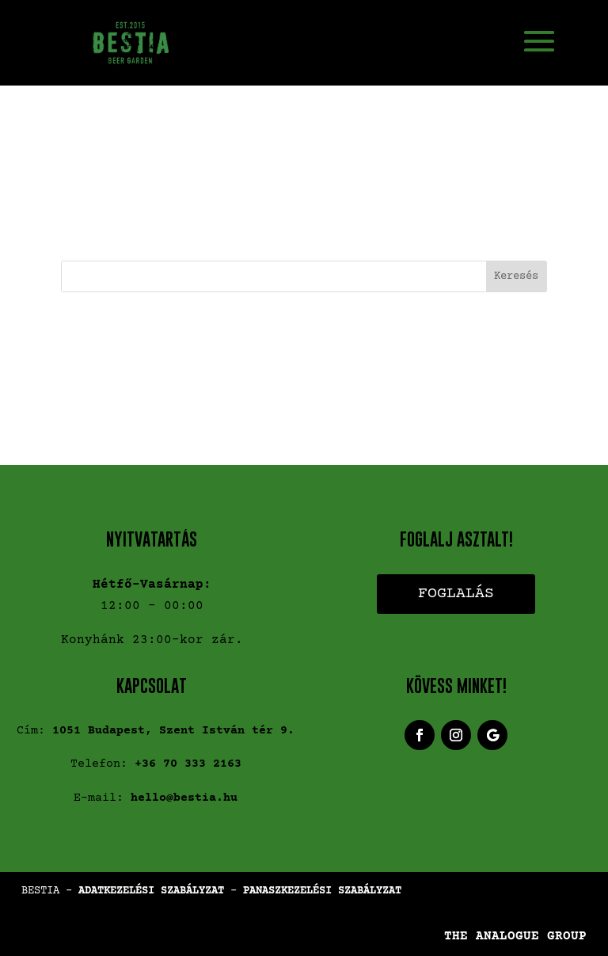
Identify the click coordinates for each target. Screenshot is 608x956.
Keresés (516, 276)
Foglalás (456, 594)
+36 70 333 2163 (188, 764)
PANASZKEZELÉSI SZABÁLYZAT (322, 891)
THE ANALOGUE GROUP (515, 936)
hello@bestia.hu (184, 798)
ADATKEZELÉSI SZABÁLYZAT (151, 891)
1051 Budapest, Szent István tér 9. (173, 730)
